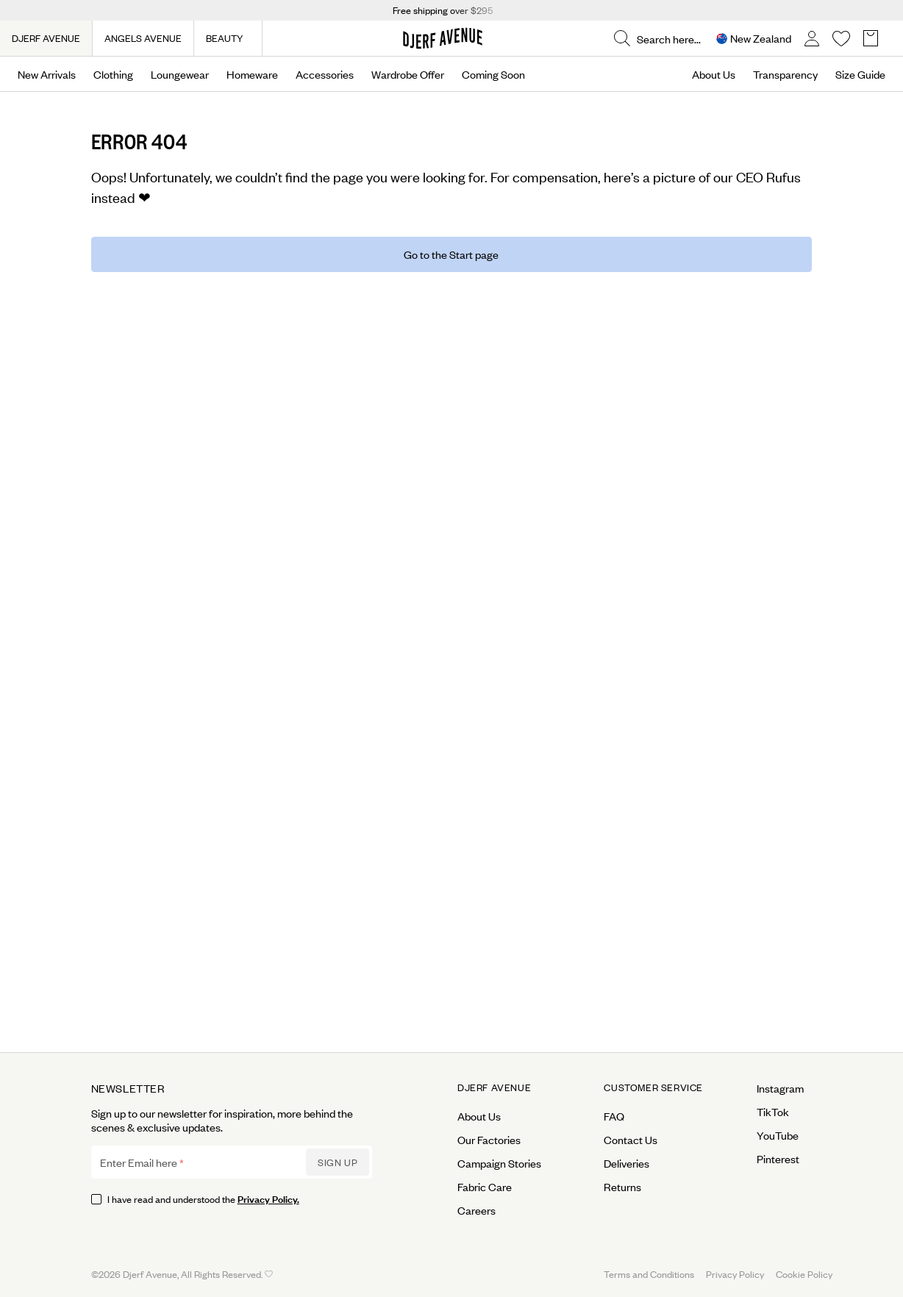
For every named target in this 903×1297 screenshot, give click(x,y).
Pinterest (778, 1159)
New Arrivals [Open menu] (47, 74)
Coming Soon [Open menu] (493, 74)
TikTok (773, 1112)
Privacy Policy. (268, 1198)
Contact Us (630, 1140)
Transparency (785, 74)
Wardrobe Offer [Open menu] (407, 74)
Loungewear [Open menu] (180, 74)
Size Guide (860, 74)
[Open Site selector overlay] (753, 38)
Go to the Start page (451, 254)
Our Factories (489, 1140)
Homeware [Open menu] (252, 74)
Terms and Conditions (649, 1274)
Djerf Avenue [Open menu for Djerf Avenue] (494, 1087)
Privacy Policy (735, 1274)
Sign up (337, 1162)
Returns (622, 1187)
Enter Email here (138, 1162)
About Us (713, 74)
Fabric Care (484, 1187)
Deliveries (626, 1163)
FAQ (614, 1116)
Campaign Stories (499, 1163)
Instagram (780, 1088)
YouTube (778, 1135)
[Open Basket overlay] (870, 38)
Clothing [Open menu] (113, 74)
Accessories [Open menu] (325, 74)
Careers (476, 1210)
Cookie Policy (804, 1274)
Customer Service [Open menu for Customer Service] (653, 1087)
